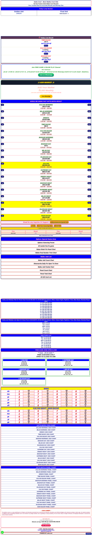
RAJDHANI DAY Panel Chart (46, 487)
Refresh (46, 45)
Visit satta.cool (46, 518)
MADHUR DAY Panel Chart (46, 483)
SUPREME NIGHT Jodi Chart (46, 456)
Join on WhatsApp (46, 75)
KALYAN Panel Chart (46, 489)
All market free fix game (46, 246)
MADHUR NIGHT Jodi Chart (46, 454)
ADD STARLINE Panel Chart (46, 235)
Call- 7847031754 (46, 525)
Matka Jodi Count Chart (46, 260)
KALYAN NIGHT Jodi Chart (46, 460)
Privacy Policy (51, 530)
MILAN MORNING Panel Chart (46, 472)
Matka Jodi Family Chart (46, 267)
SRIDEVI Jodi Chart (46, 432)
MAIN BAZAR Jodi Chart (46, 464)
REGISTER (57, 226)
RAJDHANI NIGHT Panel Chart (46, 504)
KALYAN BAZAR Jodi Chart (46, 436)
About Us (43, 531)
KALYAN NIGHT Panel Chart (46, 502)
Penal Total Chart (46, 273)
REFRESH (88, 533)
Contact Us (48, 531)
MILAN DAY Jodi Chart (46, 443)
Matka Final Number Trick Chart (46, 252)
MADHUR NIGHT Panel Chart (46, 496)
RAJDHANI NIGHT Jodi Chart (46, 462)
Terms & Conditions (42, 530)
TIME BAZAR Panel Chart (46, 476)
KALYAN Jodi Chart (46, 447)
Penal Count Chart (46, 270)
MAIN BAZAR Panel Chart (46, 506)
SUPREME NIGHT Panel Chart (46, 498)
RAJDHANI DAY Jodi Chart (46, 445)
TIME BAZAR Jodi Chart (46, 434)
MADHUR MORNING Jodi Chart (46, 438)
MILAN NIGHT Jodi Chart (46, 458)
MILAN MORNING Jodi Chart (46, 430)
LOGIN (33, 226)
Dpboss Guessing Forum (46, 242)
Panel (89, 104)
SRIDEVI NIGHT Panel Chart (46, 493)
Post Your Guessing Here (44, 226)
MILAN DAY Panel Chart (46, 485)
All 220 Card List (46, 277)
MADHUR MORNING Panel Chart (46, 480)
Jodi (2, 104)
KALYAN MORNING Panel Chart (46, 470)
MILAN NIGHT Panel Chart (46, 500)
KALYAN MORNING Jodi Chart (46, 427)
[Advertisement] (46, 25)
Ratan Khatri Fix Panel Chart (45, 249)
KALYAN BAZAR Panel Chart (46, 478)
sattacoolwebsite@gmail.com (59, 222)
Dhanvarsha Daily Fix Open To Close (46, 263)
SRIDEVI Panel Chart (46, 474)
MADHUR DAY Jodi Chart (46, 441)
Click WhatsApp (46, 96)
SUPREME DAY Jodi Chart (46, 449)
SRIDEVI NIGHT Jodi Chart (46, 451)
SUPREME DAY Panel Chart (46, 491)
